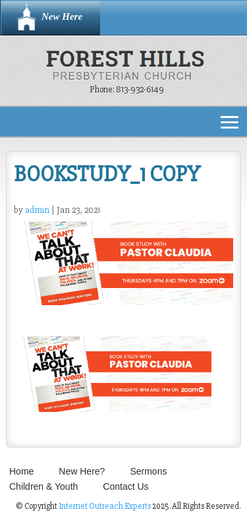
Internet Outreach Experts (105, 506)
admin (37, 210)
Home (21, 471)
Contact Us (125, 486)
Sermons (148, 471)
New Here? (82, 471)
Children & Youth (43, 486)
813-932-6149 (140, 89)
